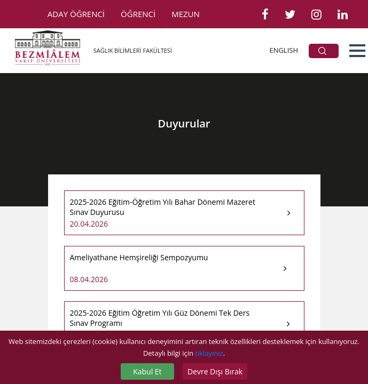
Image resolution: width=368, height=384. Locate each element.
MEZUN (185, 14)
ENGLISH (283, 50)
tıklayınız (209, 353)
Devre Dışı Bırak (214, 371)
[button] (357, 51)
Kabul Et (147, 371)
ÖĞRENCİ (138, 14)
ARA (322, 51)
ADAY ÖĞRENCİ (76, 14)
